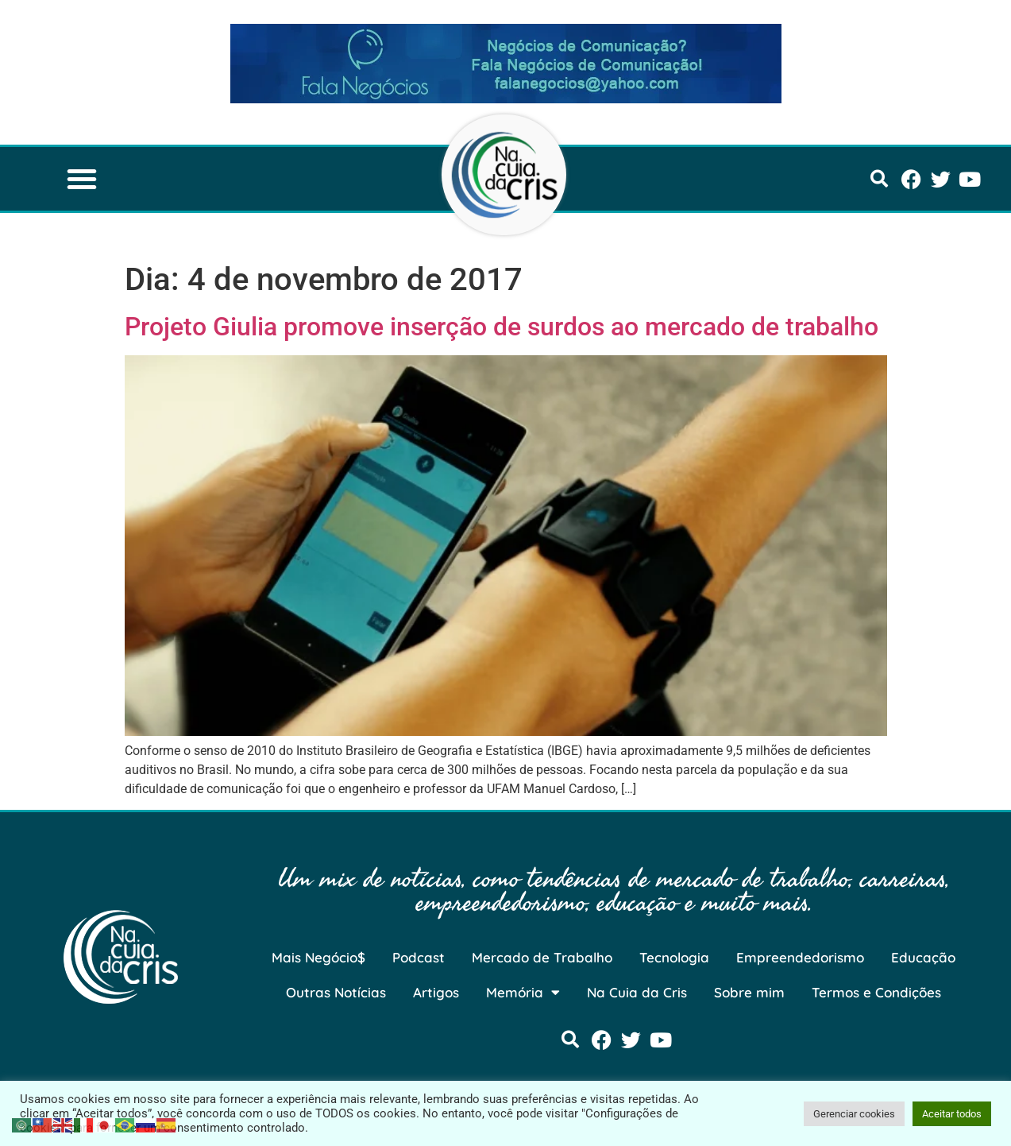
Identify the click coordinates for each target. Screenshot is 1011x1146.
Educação (923, 957)
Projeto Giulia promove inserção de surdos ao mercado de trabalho (501, 327)
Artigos (436, 992)
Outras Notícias (336, 992)
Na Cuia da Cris (637, 992)
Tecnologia (674, 957)
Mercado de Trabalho (542, 957)
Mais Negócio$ (318, 957)
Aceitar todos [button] (952, 1114)
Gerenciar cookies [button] (854, 1114)
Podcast (418, 957)
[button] (82, 179)
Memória (523, 992)
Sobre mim (749, 992)
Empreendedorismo (800, 957)
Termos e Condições (876, 992)
